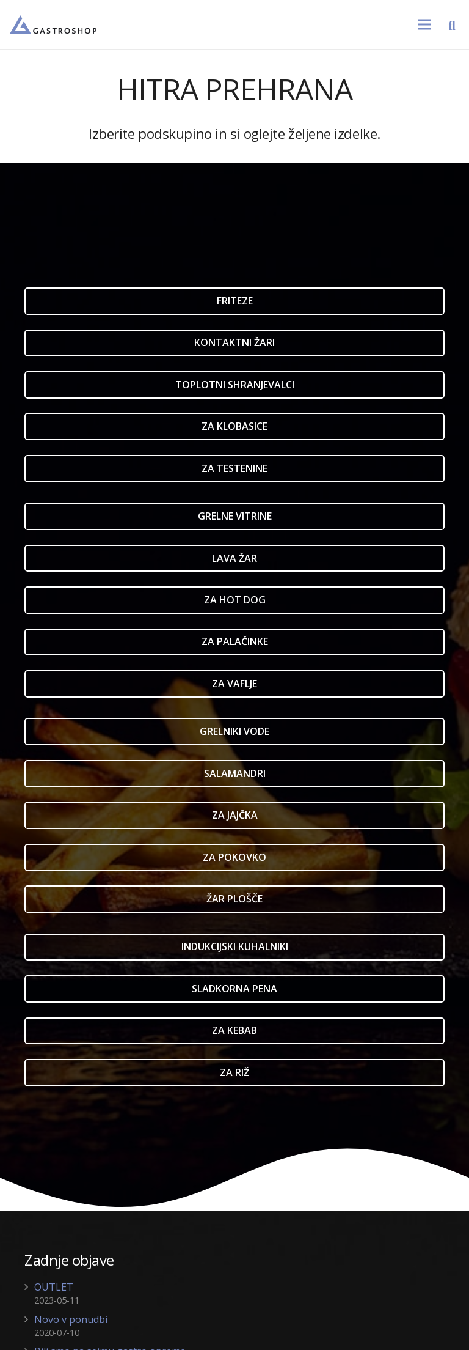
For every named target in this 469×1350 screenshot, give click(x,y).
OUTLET (53, 1287)
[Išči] (451, 25)
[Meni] (424, 24)
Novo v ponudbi (70, 1319)
